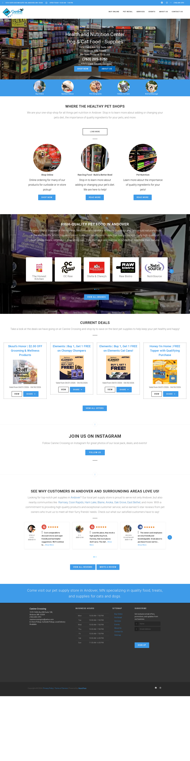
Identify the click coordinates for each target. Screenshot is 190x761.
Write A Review (108, 567)
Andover (75, 497)
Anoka (109, 502)
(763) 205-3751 (95, 59)
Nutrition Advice (68, 94)
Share (30, 394)
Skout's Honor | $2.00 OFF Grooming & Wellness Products (25, 351)
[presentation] (147, 635)
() (99, 63)
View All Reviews (82, 567)
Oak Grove (120, 502)
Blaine (101, 502)
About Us (107, 69)
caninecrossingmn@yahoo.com (42, 619)
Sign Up (142, 645)
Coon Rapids (76, 502)
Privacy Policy (48, 688)
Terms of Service (61, 688)
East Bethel (133, 502)
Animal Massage (151, 94)
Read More (95, 197)
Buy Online (40, 94)
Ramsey (63, 502)
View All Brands (96, 297)
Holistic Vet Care (123, 94)
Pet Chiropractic (95, 94)
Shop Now (82, 69)
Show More (49, 545)
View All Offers (95, 408)
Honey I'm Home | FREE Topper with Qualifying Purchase (165, 351)
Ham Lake (90, 502)
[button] (95, 131)
